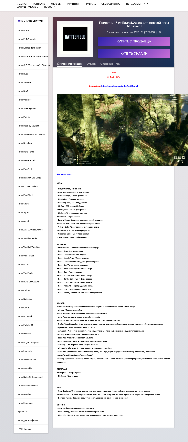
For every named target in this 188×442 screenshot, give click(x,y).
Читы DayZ (23, 91)
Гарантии (73, 4)
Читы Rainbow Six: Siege (29, 178)
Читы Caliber (24, 290)
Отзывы (56, 4)
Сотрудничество (27, 7)
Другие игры (24, 412)
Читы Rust (23, 74)
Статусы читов (110, 4)
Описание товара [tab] (69, 64)
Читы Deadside (25, 368)
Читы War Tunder (26, 256)
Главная (22, 4)
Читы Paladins (24, 334)
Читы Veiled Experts (27, 360)
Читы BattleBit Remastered (30, 377)
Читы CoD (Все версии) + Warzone (33, 65)
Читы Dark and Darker (28, 386)
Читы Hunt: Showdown (28, 282)
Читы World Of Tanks (27, 238)
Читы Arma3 (23, 221)
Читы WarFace (25, 100)
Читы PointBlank (25, 195)
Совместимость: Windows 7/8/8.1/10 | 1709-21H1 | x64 (134, 32)
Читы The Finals (25, 273)
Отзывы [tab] (91, 64)
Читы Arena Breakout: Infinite (31, 134)
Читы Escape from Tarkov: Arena (33, 56)
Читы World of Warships (29, 247)
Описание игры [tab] (110, 64)
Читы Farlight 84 (25, 325)
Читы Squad (23, 212)
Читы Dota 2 (23, 264)
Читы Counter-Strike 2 (28, 186)
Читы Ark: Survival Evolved (30, 230)
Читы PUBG (23, 30)
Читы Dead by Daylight (28, 126)
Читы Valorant (24, 82)
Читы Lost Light (25, 351)
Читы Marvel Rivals (27, 160)
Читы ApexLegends (27, 108)
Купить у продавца (134, 41)
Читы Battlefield (25, 299)
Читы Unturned (25, 316)
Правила (90, 4)
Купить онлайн (133, 53)
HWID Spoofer (24, 429)
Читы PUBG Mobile (27, 39)
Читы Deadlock (25, 143)
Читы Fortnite (24, 117)
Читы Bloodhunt (25, 394)
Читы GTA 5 (23, 308)
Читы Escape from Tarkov (29, 48)
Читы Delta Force (26, 152)
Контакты (39, 4)
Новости (49, 7)
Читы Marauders (25, 403)
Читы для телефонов (28, 420)
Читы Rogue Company (28, 342)
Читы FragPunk (25, 169)
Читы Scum (23, 204)
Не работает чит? (137, 4)
